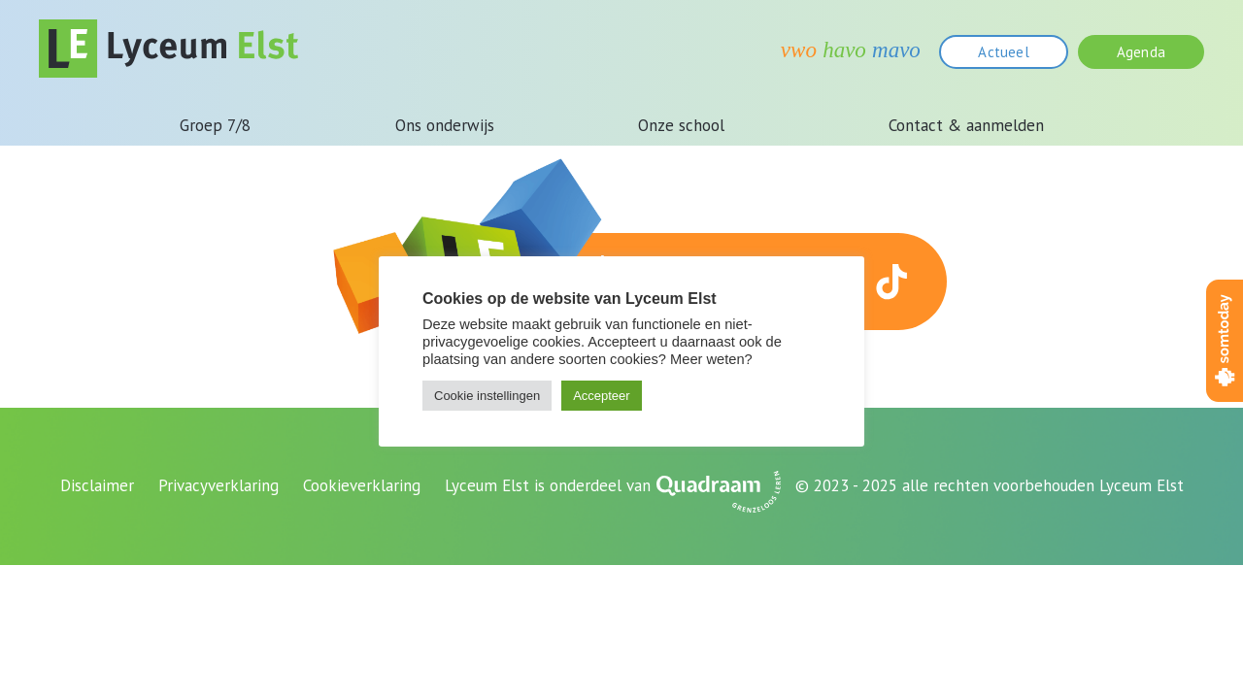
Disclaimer (97, 485)
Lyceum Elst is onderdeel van (548, 485)
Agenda (1141, 52)
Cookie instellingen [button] (487, 395)
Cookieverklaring (361, 485)
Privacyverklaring (218, 485)
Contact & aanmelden (966, 125)
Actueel (1003, 52)
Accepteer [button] (601, 395)
